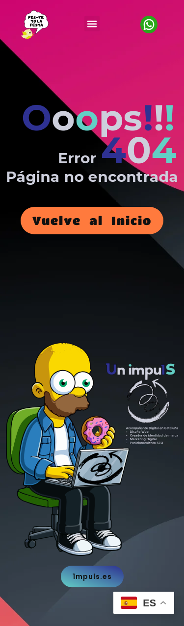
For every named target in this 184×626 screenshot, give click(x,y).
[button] (92, 23)
